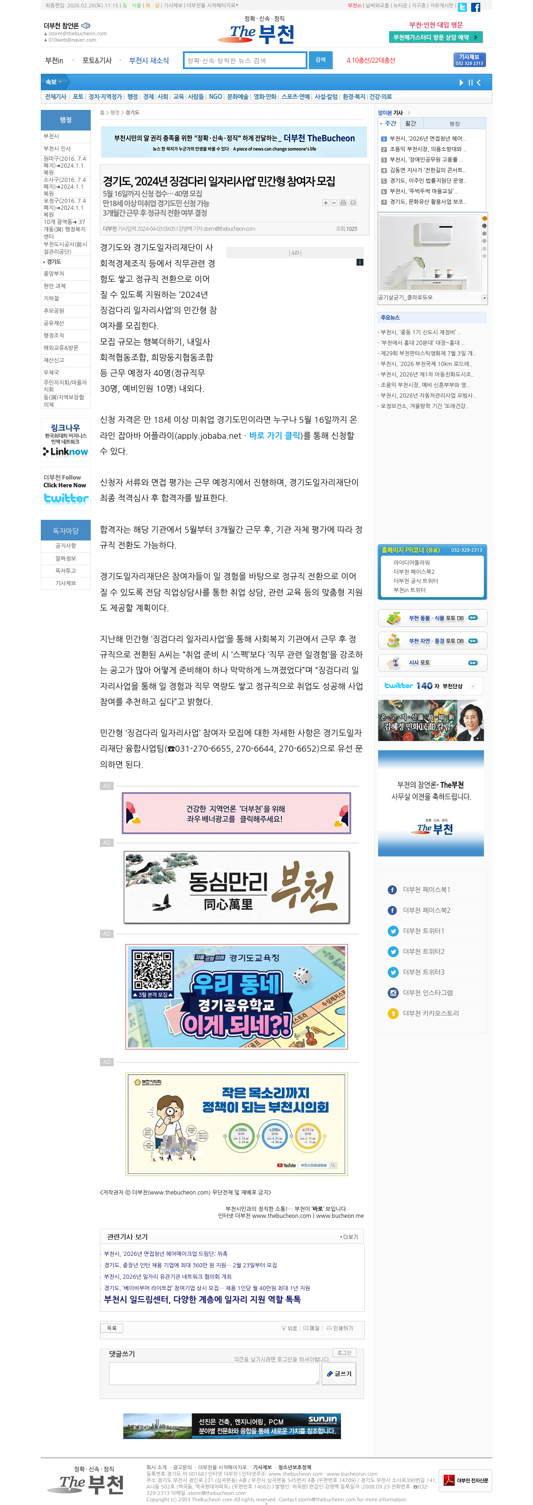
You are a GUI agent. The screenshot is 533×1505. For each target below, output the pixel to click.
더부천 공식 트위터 (416, 581)
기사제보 (173, 5)
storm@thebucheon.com (229, 229)
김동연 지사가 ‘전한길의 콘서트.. (423, 170)
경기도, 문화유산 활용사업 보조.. (424, 202)
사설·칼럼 (326, 97)
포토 (78, 97)
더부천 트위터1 (424, 931)
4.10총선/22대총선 (370, 60)
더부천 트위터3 (424, 972)
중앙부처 (54, 274)
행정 (132, 97)
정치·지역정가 (105, 97)
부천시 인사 (57, 149)
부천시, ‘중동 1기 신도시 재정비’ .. (421, 332)
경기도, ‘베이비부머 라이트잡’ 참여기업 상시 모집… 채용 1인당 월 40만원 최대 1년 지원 (207, 1288)
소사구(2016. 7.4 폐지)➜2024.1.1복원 (65, 186)
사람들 (196, 97)
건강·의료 (380, 97)
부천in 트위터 (410, 590)
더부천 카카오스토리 (431, 1013)
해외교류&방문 (61, 348)
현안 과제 (55, 286)
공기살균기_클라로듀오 (405, 297)
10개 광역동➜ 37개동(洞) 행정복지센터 (65, 229)
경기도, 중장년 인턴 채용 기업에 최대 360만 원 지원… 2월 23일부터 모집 (190, 1265)
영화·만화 (264, 97)
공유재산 (54, 323)
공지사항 (65, 546)
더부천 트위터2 (424, 952)
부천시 (51, 136)
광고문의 (182, 1467)
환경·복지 (354, 97)
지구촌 (419, 5)
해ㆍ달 (152, 5)
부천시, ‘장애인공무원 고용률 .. (422, 160)
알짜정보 (65, 559)
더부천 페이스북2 (414, 572)
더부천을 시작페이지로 (212, 5)
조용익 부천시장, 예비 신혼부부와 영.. (425, 385)
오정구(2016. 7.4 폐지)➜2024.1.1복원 (65, 208)
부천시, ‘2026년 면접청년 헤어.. (423, 139)
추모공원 (54, 311)
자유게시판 (442, 5)
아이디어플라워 (412, 563)
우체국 (51, 373)
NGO (215, 97)
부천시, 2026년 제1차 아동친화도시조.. (427, 374)
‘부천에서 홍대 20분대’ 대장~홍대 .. (423, 343)
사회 (163, 97)
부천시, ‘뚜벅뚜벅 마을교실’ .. (420, 191)
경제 (148, 97)
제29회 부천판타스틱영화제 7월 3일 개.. (428, 353)
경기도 (53, 262)
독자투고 (65, 571)
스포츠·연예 (295, 97)
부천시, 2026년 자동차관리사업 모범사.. (428, 395)
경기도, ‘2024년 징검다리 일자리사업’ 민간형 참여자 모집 (219, 181)
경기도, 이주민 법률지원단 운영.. (424, 181)
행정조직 (54, 335)
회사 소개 (157, 1467)
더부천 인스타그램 (428, 993)
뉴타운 (400, 5)
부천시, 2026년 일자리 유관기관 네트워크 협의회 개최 (168, 1277)
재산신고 (54, 360)
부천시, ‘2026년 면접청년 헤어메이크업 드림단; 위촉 (166, 1254)
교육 (178, 97)
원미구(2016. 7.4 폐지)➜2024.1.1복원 (65, 165)
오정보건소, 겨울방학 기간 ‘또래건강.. (425, 406)
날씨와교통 (378, 5)
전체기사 (55, 97)
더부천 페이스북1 (427, 890)
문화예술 (237, 97)
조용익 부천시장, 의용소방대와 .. (424, 149)
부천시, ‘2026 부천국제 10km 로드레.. (427, 364)
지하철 (51, 298)
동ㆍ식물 (131, 5)
